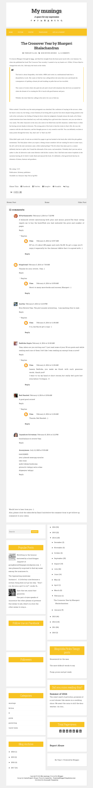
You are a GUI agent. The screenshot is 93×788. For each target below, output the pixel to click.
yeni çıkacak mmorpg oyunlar (31, 457)
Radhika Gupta (25, 343)
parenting (13, 723)
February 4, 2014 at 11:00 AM (47, 322)
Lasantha (48, 778)
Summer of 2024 (58, 693)
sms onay (23, 460)
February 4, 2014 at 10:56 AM (41, 395)
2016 (54, 527)
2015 (54, 532)
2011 (53, 627)
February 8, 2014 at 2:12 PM (47, 434)
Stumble (57, 186)
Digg (66, 186)
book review (45, 53)
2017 (13, 768)
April (56, 585)
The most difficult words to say (62, 665)
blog (32, 59)
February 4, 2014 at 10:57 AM (47, 241)
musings (54, 53)
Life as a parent (59, 32)
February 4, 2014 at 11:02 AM (47, 365)
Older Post (82, 202)
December (58, 542)
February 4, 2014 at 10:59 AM (47, 283)
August (57, 563)
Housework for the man (59, 659)
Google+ (46, 186)
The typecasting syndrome (19, 576)
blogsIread (23, 264)
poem (11, 718)
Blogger (76, 759)
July (56, 569)
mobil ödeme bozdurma (28, 464)
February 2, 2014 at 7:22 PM (43, 215)
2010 (54, 632)
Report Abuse (57, 745)
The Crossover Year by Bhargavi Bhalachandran (46, 45)
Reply (21, 230)
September (58, 558)
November (58, 547)
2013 (54, 616)
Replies (24, 236)
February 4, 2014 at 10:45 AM (43, 343)
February (57, 596)
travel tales (13, 728)
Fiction (20, 32)
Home (11, 32)
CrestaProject (28, 778)
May (56, 579)
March (57, 590)
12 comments (65, 53)
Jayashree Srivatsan (28, 434)
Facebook (25, 186)
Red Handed (24, 395)
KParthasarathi (25, 215)
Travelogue (43, 32)
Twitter (36, 186)
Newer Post (11, 202)
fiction (11, 708)
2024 (13, 751)
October (57, 553)
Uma (31, 241)
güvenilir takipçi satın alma (30, 467)
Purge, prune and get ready (61, 672)
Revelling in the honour (27, 555)
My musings (46, 10)
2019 (12, 757)
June (56, 574)
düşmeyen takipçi (26, 470)
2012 (54, 622)
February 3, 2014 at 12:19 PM (36, 304)
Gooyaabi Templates (51, 780)
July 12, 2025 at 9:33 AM (39, 450)
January (57, 610)
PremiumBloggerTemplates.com (64, 778)
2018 (13, 762)
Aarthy (22, 304)
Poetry (31, 32)
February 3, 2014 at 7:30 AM (39, 264)
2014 (54, 538)
